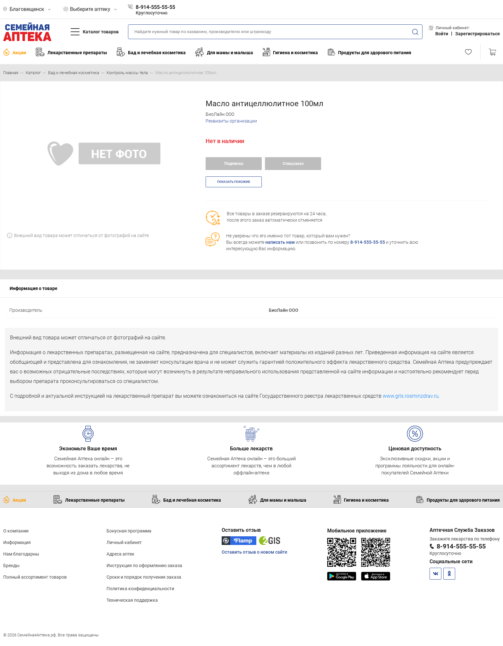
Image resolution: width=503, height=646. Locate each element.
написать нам (280, 242)
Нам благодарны (21, 554)
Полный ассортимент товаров (35, 577)
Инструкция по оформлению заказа (144, 565)
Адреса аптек (120, 554)
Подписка (233, 163)
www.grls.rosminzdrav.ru (411, 396)
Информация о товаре (33, 288)
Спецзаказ (293, 163)
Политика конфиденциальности (140, 588)
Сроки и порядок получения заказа (144, 577)
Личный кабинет (124, 542)
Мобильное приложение (357, 531)
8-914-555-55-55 (367, 242)
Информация (17, 542)
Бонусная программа (129, 530)
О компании (16, 530)
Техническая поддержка (132, 600)
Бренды (11, 565)
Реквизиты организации (231, 120)
